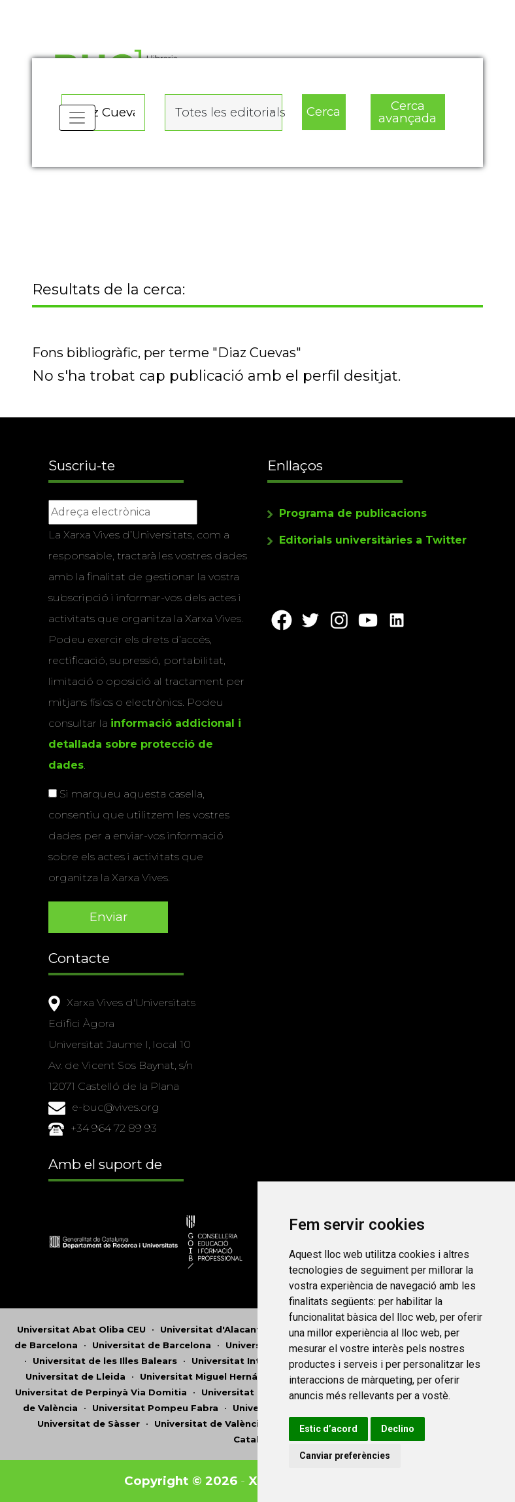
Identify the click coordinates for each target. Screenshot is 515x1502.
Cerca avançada (407, 112)
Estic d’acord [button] (328, 1428)
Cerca (324, 111)
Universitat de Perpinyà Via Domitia (101, 1392)
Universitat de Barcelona (151, 1345)
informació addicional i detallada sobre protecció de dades (144, 744)
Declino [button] (397, 1428)
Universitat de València (209, 1423)
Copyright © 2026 (180, 1480)
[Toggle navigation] (77, 118)
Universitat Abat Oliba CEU (81, 1329)
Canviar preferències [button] (344, 1455)
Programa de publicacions (353, 513)
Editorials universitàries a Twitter (373, 540)
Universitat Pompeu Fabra (155, 1408)
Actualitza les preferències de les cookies (118, 9)
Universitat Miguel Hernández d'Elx (223, 1376)
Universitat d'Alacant (210, 1329)
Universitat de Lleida (75, 1376)
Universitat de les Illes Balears (105, 1360)
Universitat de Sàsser (88, 1423)
